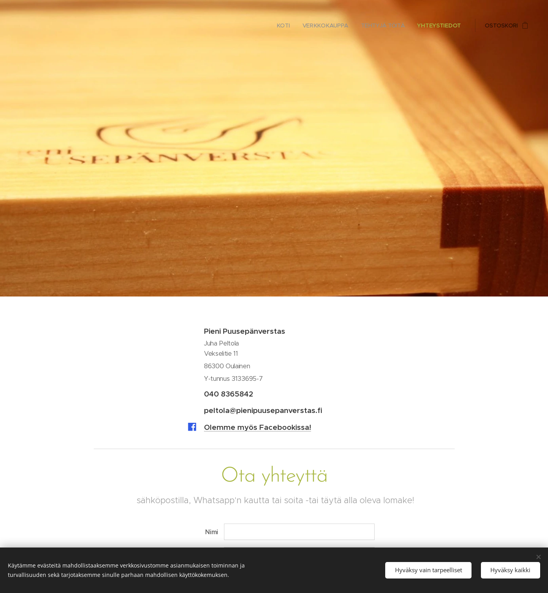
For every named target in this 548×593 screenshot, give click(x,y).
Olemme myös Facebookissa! (257, 427)
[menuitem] (287, 25)
